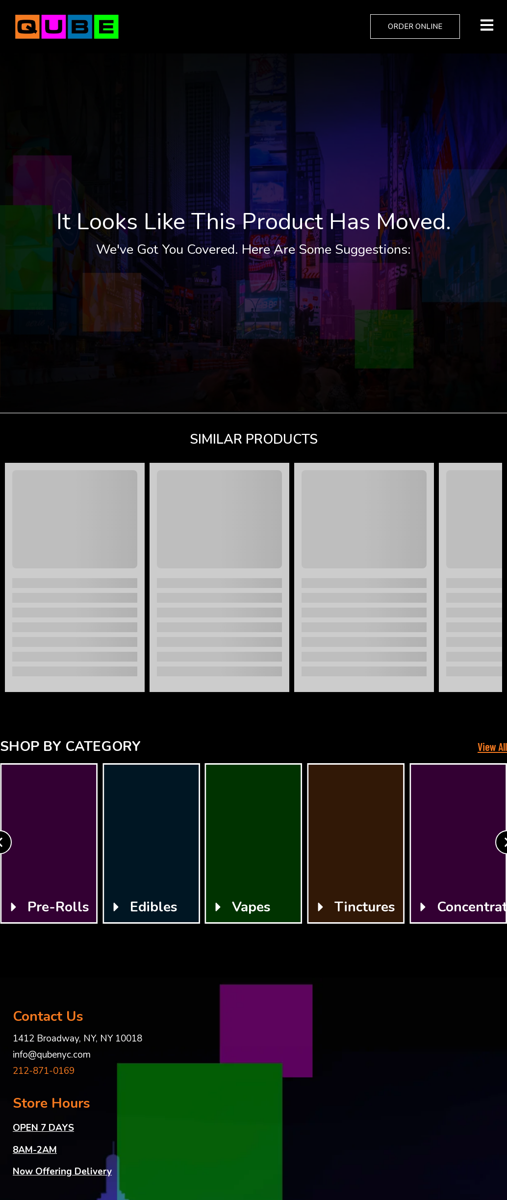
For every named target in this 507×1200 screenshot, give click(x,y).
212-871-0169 (44, 1071)
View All (492, 746)
